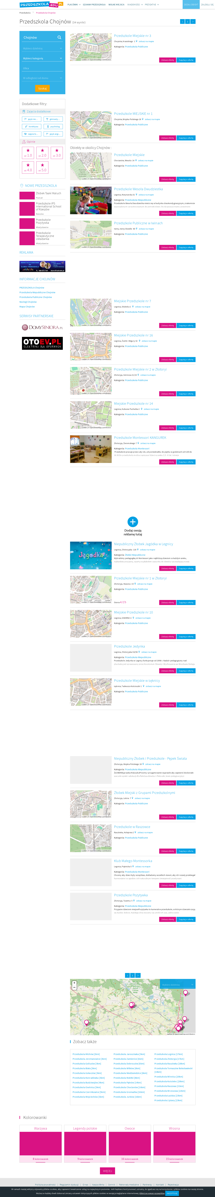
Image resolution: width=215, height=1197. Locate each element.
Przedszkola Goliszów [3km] (87, 1063)
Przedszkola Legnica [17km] (168, 1054)
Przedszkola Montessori (137, 448)
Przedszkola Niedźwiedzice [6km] (130, 1073)
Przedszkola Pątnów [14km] (128, 1082)
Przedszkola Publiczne (136, 46)
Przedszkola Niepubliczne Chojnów (37, 292)
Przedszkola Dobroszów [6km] (129, 1063)
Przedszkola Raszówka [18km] (169, 1063)
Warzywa (40, 1128)
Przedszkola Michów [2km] (86, 1054)
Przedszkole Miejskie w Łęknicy (137, 680)
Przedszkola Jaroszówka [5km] (129, 1054)
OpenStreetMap (96, 60)
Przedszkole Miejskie (129, 154)
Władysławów (42, 227)
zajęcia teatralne (34, 134)
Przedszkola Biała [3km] (85, 1068)
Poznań (39, 198)
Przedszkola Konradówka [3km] (89, 1077)
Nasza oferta (98, 1184)
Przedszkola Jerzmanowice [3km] (90, 1058)
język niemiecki (34, 119)
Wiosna (174, 1128)
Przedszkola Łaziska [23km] (168, 1095)
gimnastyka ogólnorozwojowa (56, 119)
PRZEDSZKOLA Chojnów (31, 287)
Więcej (107, 1171)
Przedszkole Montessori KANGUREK (140, 437)
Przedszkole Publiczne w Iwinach (138, 223)
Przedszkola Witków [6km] (127, 1068)
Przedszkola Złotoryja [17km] (169, 1058)
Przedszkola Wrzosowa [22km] (169, 1090)
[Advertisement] (133, 88)
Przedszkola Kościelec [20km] (169, 1081)
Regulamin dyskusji (69, 1184)
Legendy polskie (85, 1128)
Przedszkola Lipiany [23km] (168, 1100)
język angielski (56, 134)
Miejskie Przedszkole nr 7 (132, 301)
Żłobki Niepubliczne (135, 554)
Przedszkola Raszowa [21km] (169, 1086)
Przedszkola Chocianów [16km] (129, 1087)
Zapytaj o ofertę (186, 60)
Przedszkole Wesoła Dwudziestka (138, 189)
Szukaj (42, 88)
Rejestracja (173, 1184)
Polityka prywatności (45, 1184)
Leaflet (84, 60)
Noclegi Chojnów (28, 301)
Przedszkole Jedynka (129, 646)
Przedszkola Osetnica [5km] (87, 1087)
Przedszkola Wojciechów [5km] (88, 1096)
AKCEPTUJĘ (172, 1193)
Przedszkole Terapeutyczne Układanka (45, 236)
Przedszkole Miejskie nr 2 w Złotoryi (140, 369)
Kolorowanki (35, 1117)
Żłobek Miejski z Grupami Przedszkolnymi (144, 792)
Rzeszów (40, 214)
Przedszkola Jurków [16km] (128, 1096)
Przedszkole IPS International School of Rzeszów (48, 206)
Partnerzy (147, 1184)
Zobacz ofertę (167, 60)
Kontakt (160, 1184)
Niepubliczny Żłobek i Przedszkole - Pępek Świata (150, 758)
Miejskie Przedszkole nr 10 (133, 612)
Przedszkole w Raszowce (132, 826)
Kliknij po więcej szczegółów (151, 1193)
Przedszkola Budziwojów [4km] (88, 1082)
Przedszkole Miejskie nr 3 (132, 35)
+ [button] (74, 983)
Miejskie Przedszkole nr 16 (133, 335)
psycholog (55, 126)
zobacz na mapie (146, 41)
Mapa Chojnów (27, 306)
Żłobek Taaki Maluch (48, 193)
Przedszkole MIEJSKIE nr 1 (133, 113)
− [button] (74, 987)
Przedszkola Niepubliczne (138, 199)
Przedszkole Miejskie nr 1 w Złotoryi (140, 578)
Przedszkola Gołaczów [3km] (87, 1073)
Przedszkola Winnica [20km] (168, 1076)
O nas (86, 1184)
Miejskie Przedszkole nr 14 (133, 403)
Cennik (112, 1184)
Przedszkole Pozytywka (43, 221)
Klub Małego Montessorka (133, 860)
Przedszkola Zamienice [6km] (128, 1058)
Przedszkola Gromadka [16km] (129, 1091)
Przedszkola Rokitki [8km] (127, 1077)
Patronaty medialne (129, 1184)
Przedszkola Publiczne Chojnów (35, 297)
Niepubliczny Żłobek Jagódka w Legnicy (143, 544)
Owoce (130, 1128)
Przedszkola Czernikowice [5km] (89, 1091)
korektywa (33, 126)
